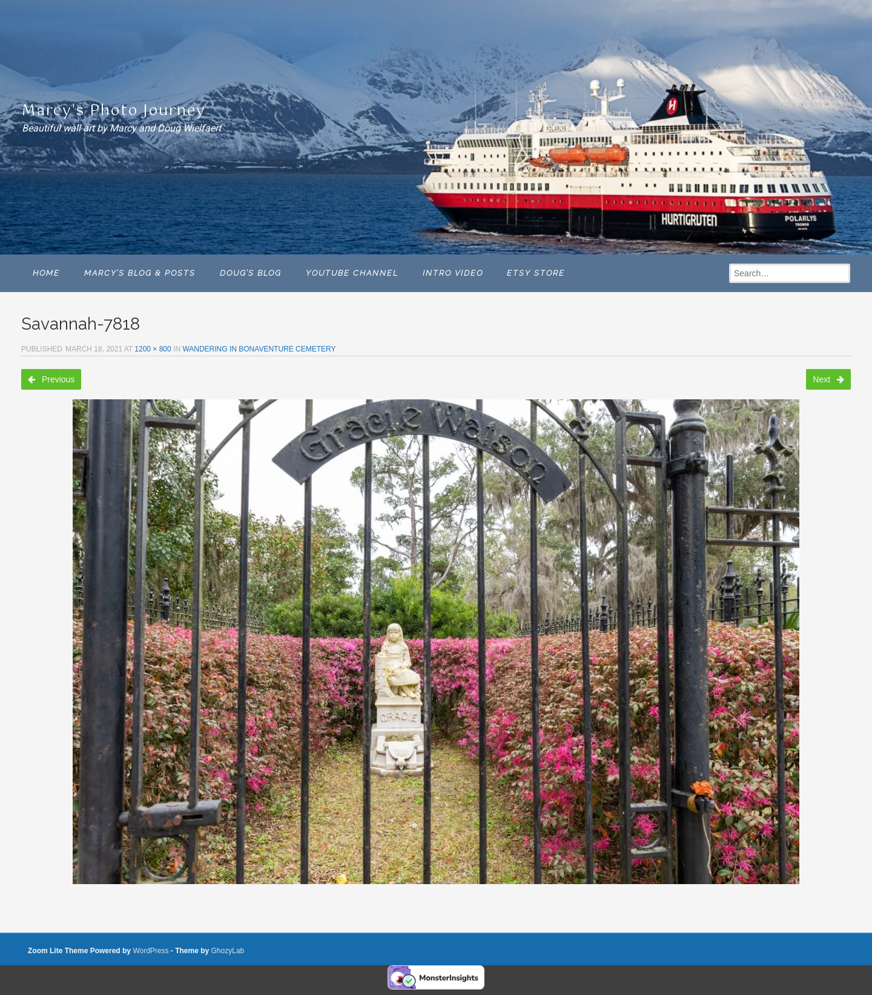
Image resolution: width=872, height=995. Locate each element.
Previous (51, 379)
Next (828, 379)
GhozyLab (228, 951)
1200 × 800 (152, 349)
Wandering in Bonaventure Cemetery (258, 349)
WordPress (150, 951)
